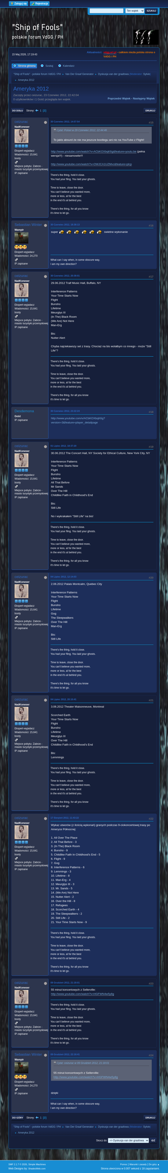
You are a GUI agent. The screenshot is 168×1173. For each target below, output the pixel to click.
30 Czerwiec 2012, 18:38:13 (65, 224)
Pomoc (123, 1164)
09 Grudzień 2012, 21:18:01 (65, 982)
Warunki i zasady (138, 1164)
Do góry (17, 1117)
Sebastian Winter (28, 225)
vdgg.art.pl (109, 52)
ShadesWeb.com (36, 1168)
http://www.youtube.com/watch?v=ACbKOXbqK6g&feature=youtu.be (93, 151)
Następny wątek (144, 98)
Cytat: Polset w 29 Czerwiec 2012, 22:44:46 (82, 130)
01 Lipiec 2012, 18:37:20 (63, 446)
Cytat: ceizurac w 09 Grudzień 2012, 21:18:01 (83, 1063)
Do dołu (17, 110)
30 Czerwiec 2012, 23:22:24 (65, 411)
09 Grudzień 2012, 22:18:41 (65, 1054)
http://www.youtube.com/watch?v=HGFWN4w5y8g (82, 993)
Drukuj (150, 110)
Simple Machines (37, 1164)
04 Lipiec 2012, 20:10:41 (63, 699)
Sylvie (146, 74)
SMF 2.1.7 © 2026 (17, 1164)
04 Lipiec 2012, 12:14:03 (63, 576)
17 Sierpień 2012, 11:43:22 (65, 817)
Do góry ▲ (154, 1164)
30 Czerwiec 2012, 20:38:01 (65, 275)
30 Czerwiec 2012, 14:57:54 (65, 121)
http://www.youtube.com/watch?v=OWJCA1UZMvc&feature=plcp (91, 164)
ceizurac (21, 122)
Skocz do (101, 1140)
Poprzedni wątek (119, 98)
